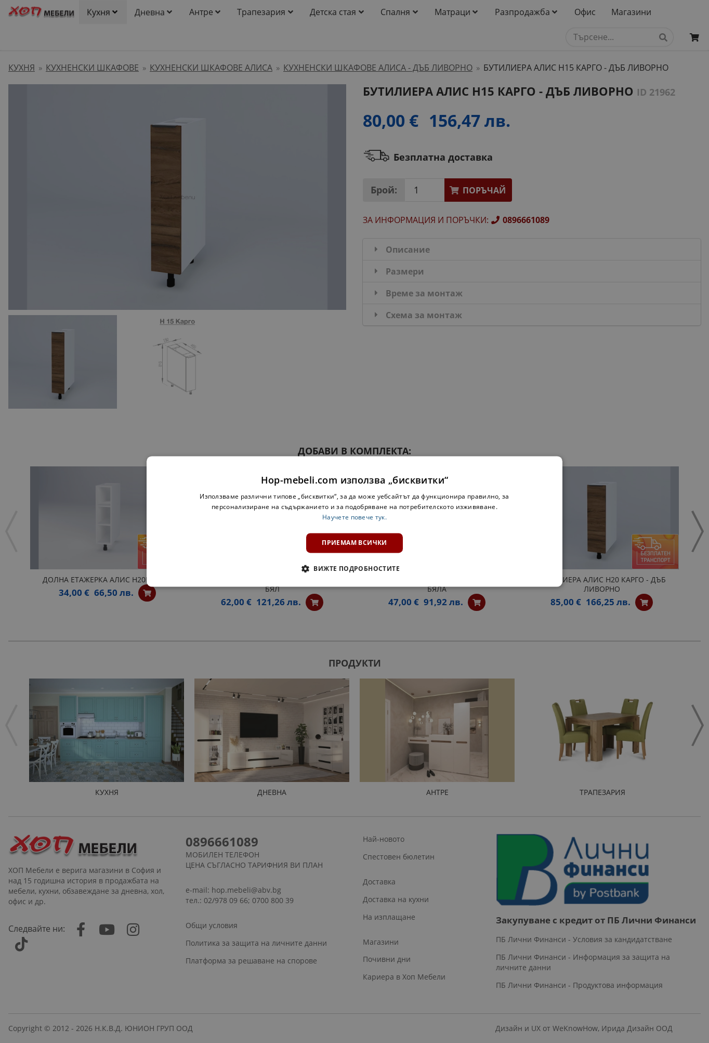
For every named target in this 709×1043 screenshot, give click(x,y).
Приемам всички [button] (354, 542)
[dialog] (354, 521)
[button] (354, 569)
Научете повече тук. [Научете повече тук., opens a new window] (354, 517)
